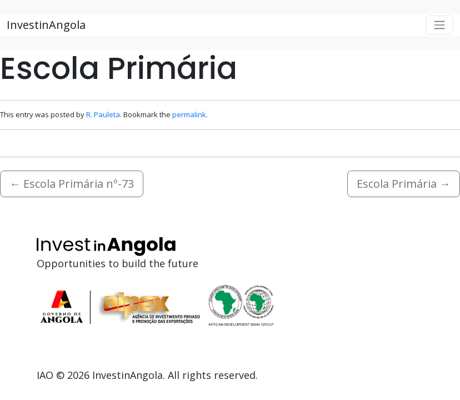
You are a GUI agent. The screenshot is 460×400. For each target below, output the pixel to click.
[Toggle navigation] (439, 25)
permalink (189, 114)
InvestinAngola (46, 24)
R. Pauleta (103, 114)
